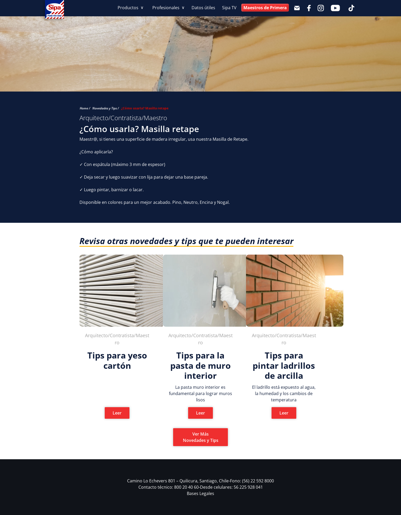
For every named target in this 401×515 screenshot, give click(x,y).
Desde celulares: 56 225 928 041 (231, 487)
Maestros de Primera (265, 8)
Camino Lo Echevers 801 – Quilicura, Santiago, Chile (178, 481)
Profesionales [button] (166, 8)
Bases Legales (200, 493)
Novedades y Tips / (105, 108)
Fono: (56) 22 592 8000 (252, 481)
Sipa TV (229, 8)
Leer (117, 413)
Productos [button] (128, 8)
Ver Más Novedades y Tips (200, 437)
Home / (85, 108)
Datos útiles (203, 8)
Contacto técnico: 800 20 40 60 (169, 487)
